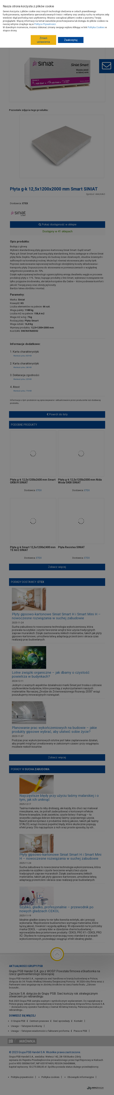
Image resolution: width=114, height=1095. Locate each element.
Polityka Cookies (96, 27)
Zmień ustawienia (43, 40)
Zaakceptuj (70, 39)
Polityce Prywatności (45, 24)
